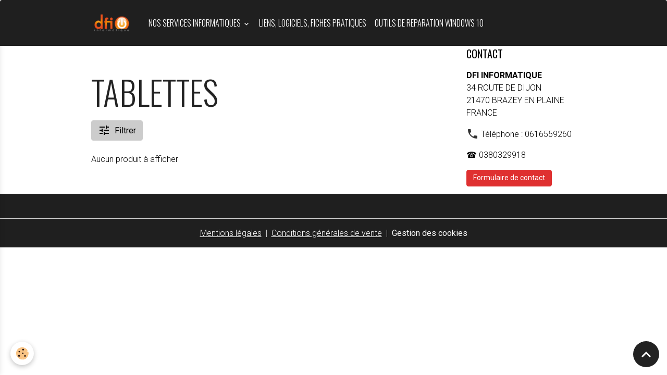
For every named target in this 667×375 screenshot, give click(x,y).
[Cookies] (22, 353)
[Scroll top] (646, 354)
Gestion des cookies (429, 233)
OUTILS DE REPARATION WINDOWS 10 (429, 23)
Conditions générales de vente (326, 233)
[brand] (113, 22)
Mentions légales (231, 233)
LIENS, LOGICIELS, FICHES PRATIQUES (312, 23)
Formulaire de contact (509, 177)
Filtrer (117, 130)
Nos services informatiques (195, 23)
